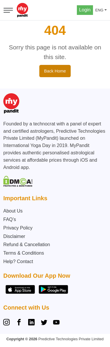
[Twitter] (44, 323)
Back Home (55, 71)
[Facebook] (19, 323)
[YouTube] (56, 323)
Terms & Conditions (23, 253)
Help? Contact (18, 261)
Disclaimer (14, 236)
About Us (13, 210)
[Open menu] (8, 10)
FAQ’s (9, 219)
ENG (99, 10)
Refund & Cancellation (26, 244)
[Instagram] (7, 323)
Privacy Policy (18, 227)
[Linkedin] (31, 323)
